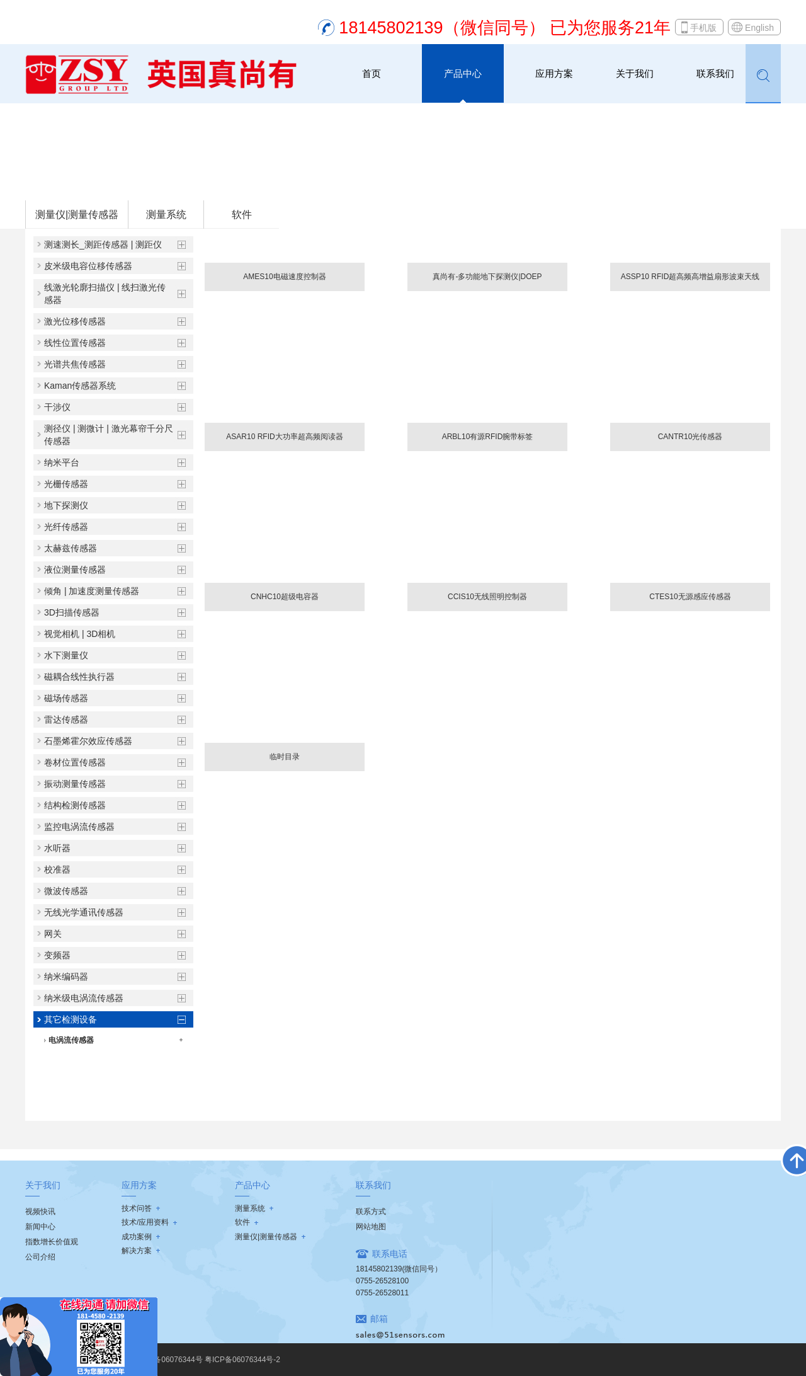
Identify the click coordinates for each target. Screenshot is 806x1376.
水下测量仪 (66, 655)
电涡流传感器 (71, 1040)
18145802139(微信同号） (399, 1268)
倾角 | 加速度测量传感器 (91, 591)
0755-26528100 (382, 1280)
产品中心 (463, 73)
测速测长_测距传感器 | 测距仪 (103, 244)
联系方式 (371, 1211)
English (759, 28)
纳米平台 (61, 462)
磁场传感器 (66, 698)
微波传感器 (66, 891)
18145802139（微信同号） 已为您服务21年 (505, 27)
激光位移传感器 (75, 321)
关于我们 (635, 73)
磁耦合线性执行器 (79, 677)
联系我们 (715, 73)
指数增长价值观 (51, 1241)
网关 (53, 934)
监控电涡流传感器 (79, 827)
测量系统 (166, 214)
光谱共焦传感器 (75, 364)
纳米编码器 (66, 977)
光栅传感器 (66, 484)
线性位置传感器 (75, 343)
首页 (371, 73)
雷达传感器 (66, 719)
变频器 (57, 955)
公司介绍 (40, 1257)
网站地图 (371, 1226)
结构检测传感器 (75, 805)
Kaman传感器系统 (80, 386)
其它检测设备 (190, 183)
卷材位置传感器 (75, 762)
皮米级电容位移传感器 (88, 266)
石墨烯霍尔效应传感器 (88, 741)
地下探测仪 (66, 505)
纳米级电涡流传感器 (83, 998)
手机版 (703, 28)
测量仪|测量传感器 (125, 183)
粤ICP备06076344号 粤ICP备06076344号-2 (206, 1359)
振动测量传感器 (75, 784)
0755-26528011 (382, 1292)
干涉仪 (57, 407)
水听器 (57, 848)
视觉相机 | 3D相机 (79, 634)
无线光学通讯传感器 (83, 912)
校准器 (57, 869)
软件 (242, 214)
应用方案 (554, 73)
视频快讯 (40, 1211)
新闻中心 (40, 1226)
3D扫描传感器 (71, 612)
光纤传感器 (66, 527)
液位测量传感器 (75, 570)
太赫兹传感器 (70, 548)
